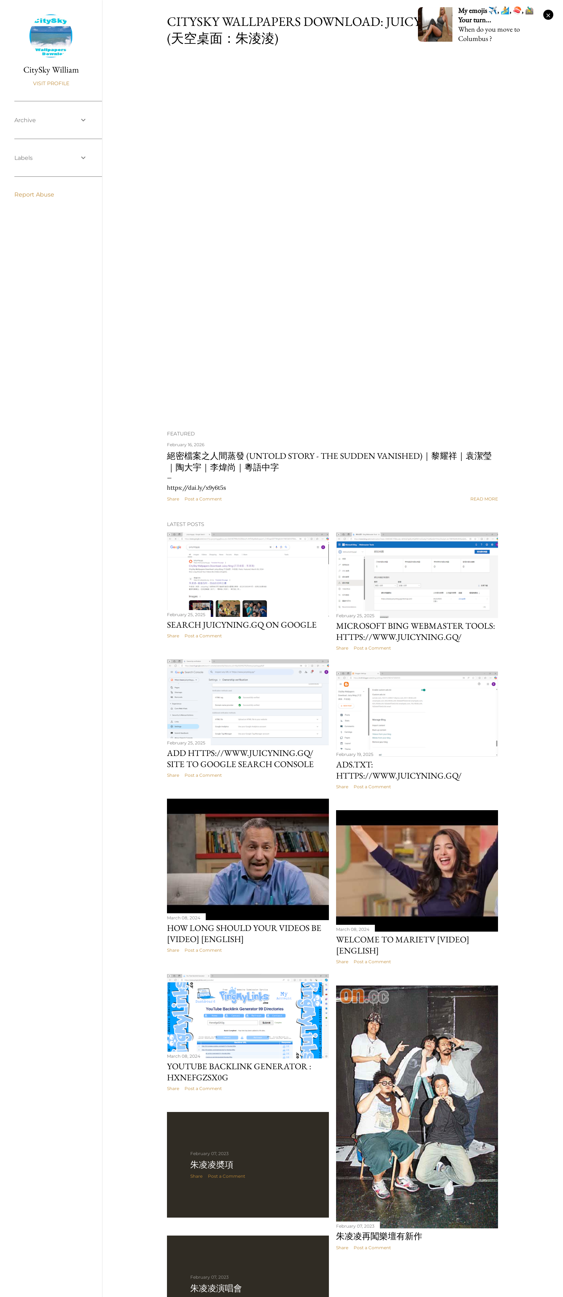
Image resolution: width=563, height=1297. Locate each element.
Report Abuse (34, 194)
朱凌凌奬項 (211, 1164)
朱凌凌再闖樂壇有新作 (379, 1236)
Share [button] (173, 499)
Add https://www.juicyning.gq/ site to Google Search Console (240, 758)
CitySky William (51, 69)
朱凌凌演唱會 (216, 1288)
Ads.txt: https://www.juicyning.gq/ (399, 770)
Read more (484, 499)
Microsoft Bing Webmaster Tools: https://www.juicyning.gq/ (415, 631)
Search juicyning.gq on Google (242, 624)
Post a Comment (203, 499)
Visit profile (51, 83)
